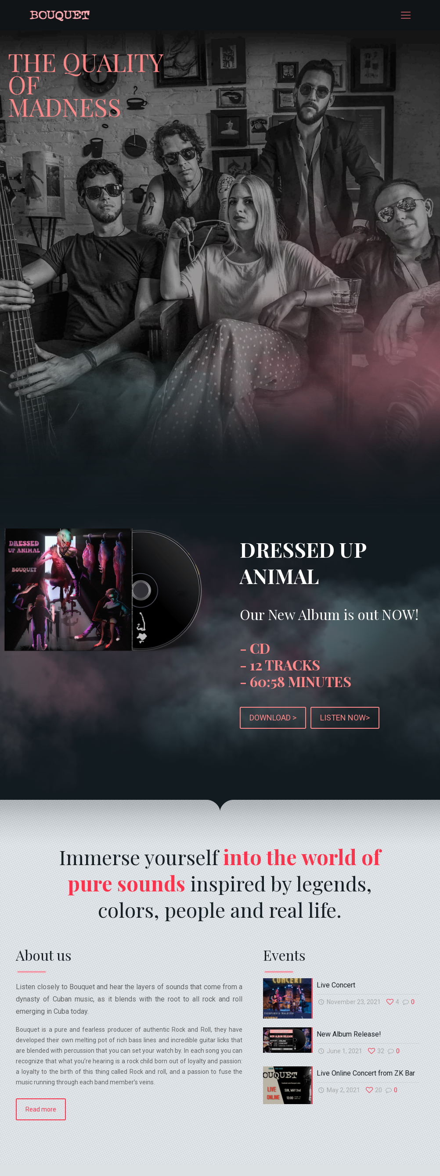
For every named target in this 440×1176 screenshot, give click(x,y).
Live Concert (336, 980)
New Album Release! (349, 1029)
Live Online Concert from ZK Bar (366, 1068)
